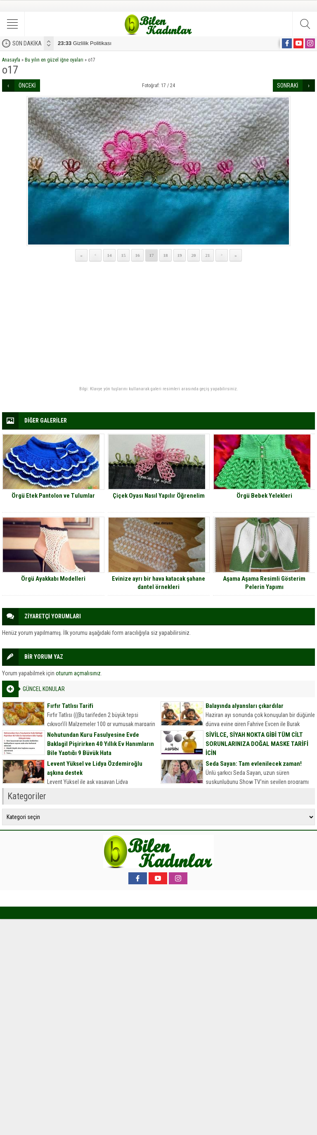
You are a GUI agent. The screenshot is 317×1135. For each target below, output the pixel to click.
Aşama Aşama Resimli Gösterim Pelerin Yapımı (264, 583)
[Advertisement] (158, 324)
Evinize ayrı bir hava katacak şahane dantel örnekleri (158, 583)
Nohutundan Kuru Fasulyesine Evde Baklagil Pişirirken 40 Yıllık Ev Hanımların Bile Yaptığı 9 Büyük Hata (100, 744)
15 (123, 255)
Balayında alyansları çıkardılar (245, 706)
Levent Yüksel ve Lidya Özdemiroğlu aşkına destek (94, 768)
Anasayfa (11, 60)
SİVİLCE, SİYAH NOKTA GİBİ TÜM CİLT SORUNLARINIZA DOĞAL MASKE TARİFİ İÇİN (257, 744)
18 (165, 255)
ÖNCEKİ (27, 85)
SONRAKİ (287, 85)
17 (151, 255)
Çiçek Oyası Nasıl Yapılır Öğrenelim (159, 495)
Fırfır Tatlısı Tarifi (70, 706)
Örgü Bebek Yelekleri (264, 495)
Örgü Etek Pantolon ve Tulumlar (53, 495)
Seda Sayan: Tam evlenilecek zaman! (254, 763)
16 (137, 255)
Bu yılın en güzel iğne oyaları (54, 60)
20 (194, 255)
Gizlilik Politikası (84, 43)
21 (208, 255)
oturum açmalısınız (78, 673)
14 (109, 255)
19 (179, 255)
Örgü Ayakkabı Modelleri (53, 578)
